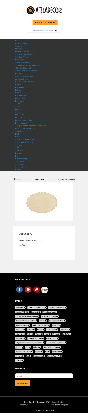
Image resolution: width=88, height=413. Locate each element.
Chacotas (19, 84)
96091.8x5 (25, 233)
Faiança (18, 90)
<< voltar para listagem (65, 179)
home (17, 40)
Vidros (18, 106)
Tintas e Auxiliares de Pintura (27, 65)
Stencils (18, 131)
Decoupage (20, 98)
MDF (17, 134)
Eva (16, 156)
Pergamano (20, 150)
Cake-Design (20, 95)
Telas (17, 103)
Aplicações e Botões (24, 76)
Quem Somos (21, 43)
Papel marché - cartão (24, 139)
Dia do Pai (19, 114)
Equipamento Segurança (25, 128)
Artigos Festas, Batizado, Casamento (31, 125)
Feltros (18, 136)
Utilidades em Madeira (24, 51)
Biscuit (18, 93)
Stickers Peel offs (22, 161)
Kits (17, 147)
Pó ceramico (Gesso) (24, 142)
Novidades (19, 49)
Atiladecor (39, 402)
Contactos (19, 169)
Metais (18, 73)
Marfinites (19, 87)
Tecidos (18, 145)
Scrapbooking (21, 158)
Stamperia (19, 60)
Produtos (19, 46)
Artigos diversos (22, 79)
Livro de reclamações (59, 405)
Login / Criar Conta (45, 23)
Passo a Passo (21, 167)
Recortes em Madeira (24, 54)
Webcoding (49, 410)
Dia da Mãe (20, 117)
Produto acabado (22, 62)
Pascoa (18, 112)
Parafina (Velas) (21, 57)
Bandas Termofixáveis (24, 82)
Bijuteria (18, 153)
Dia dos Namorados (23, 120)
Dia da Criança (21, 123)
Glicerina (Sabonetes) (24, 68)
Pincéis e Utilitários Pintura (26, 71)
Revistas (19, 164)
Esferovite (19, 101)
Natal (17, 109)
